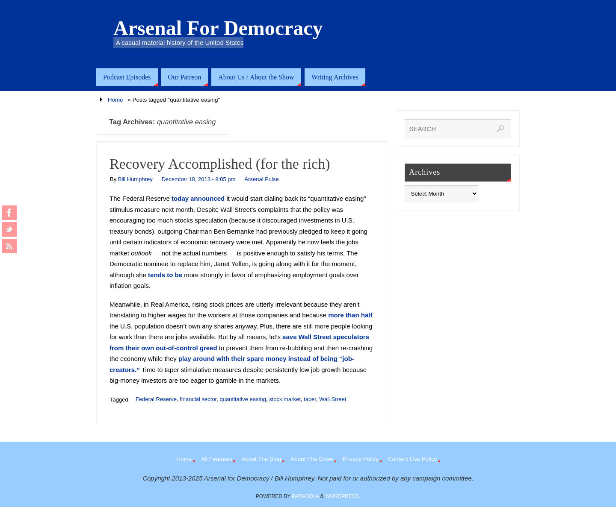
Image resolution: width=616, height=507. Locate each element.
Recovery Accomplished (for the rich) (220, 164)
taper (310, 399)
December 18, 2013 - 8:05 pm (199, 179)
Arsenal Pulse (261, 179)
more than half (350, 315)
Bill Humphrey (135, 179)
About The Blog (261, 459)
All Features (216, 459)
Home (115, 100)
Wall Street (332, 399)
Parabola (305, 496)
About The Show (311, 459)
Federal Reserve (156, 399)
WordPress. (342, 496)
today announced (198, 198)
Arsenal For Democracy (218, 28)
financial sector (198, 399)
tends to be (165, 274)
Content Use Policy (412, 459)
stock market (285, 399)
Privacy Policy (361, 459)
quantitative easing (242, 399)
